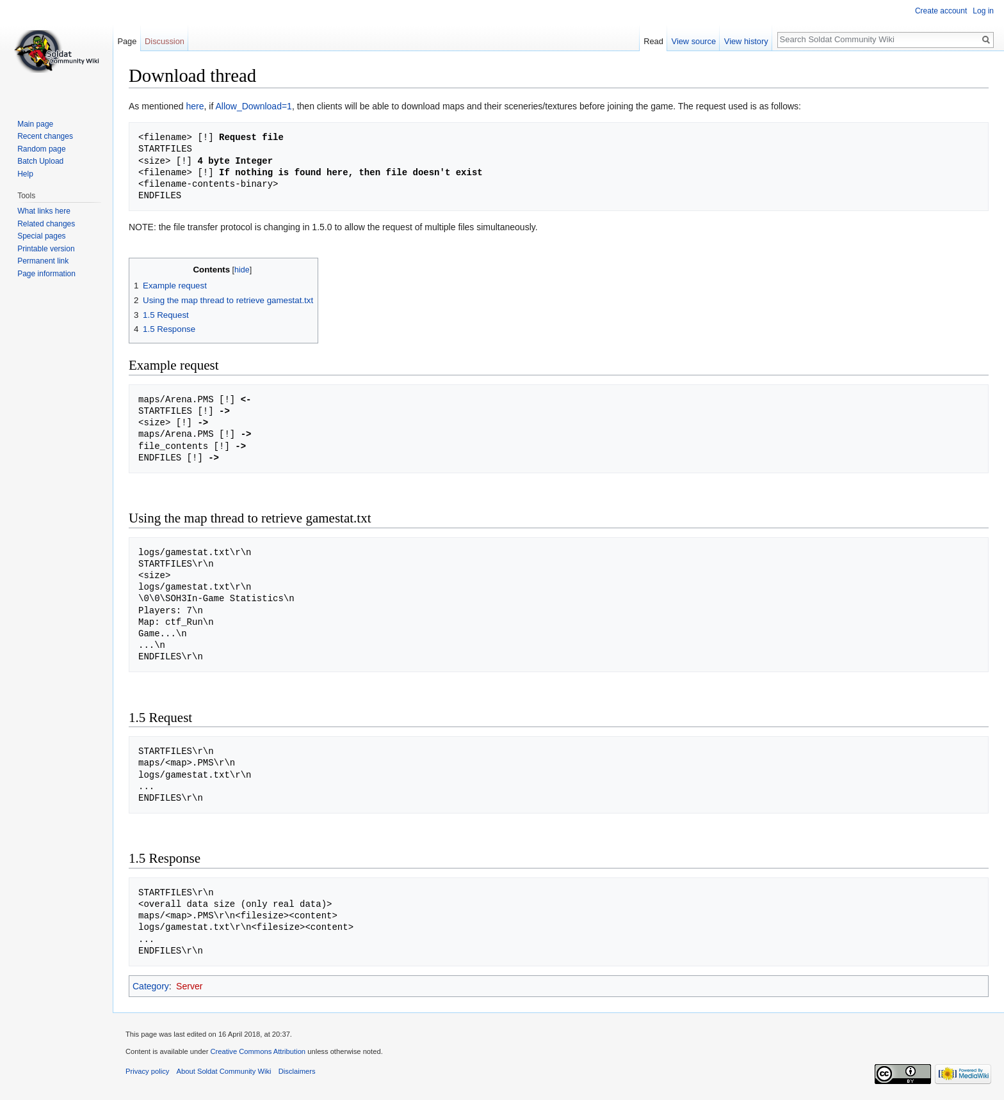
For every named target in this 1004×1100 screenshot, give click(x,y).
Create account (941, 10)
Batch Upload (40, 161)
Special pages (41, 236)
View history (746, 41)
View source (694, 41)
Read (653, 41)
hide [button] (242, 269)
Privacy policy (147, 1071)
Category (151, 986)
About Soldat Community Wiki (224, 1071)
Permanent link (43, 260)
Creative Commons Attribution (257, 1051)
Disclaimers (297, 1071)
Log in (983, 10)
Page (126, 41)
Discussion (164, 41)
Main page (35, 124)
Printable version (45, 248)
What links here (43, 211)
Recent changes (45, 136)
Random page (41, 149)
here (195, 106)
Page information (46, 273)
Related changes (46, 223)
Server (189, 986)
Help (25, 173)
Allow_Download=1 (253, 106)
